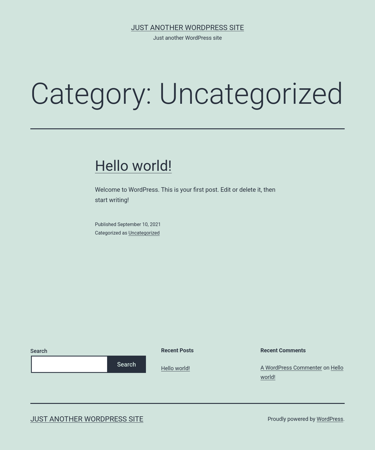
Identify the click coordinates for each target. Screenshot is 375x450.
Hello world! (133, 165)
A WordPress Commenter (291, 367)
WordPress (330, 419)
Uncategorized (144, 233)
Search (38, 351)
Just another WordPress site (187, 27)
